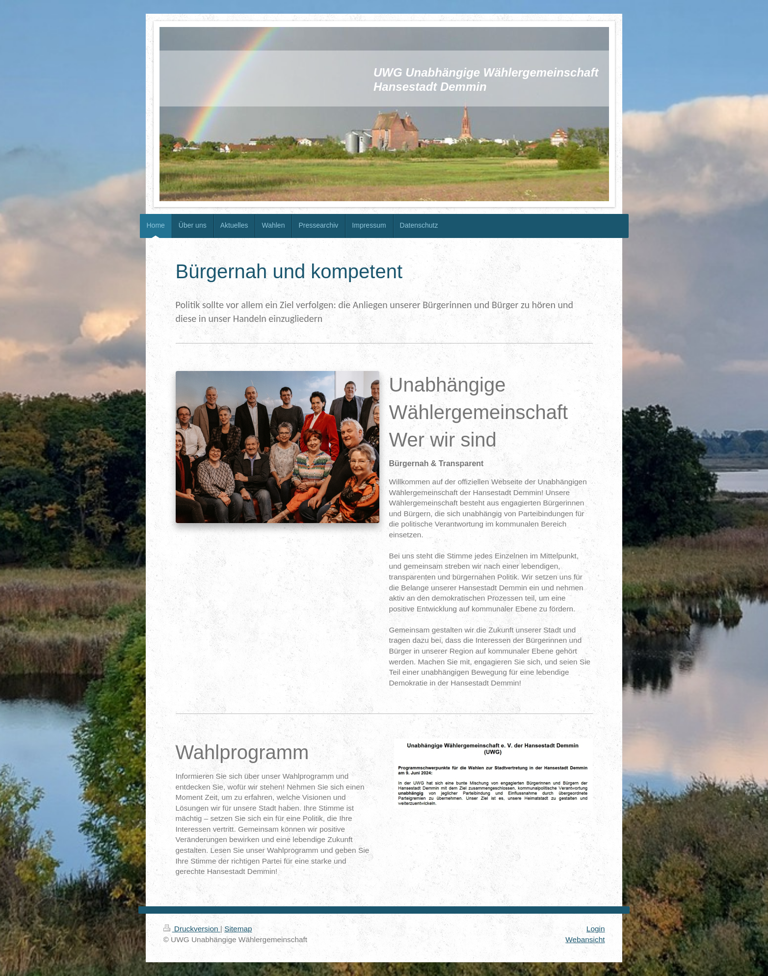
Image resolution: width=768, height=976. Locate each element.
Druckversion (191, 928)
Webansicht (585, 939)
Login (595, 928)
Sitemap (238, 928)
